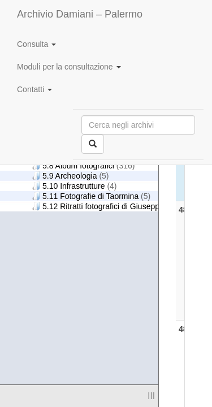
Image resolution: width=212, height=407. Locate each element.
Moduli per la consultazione (69, 66)
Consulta (36, 44)
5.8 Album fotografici (83, 165)
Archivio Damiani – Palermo (79, 14)
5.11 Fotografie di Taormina (91, 196)
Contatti (34, 89)
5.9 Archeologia (70, 175)
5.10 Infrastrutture (74, 185)
